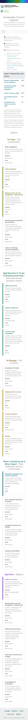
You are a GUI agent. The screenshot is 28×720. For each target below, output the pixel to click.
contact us (20, 122)
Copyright (7, 711)
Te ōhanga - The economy (13, 62)
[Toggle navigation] (3, 31)
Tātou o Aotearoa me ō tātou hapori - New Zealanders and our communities (15, 65)
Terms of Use (10, 714)
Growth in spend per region (11, 93)
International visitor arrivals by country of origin (10, 104)
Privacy (21, 711)
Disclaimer (15, 711)
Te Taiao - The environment (14, 53)
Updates (18, 714)
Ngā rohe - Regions (12, 69)
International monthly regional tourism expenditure (10, 87)
